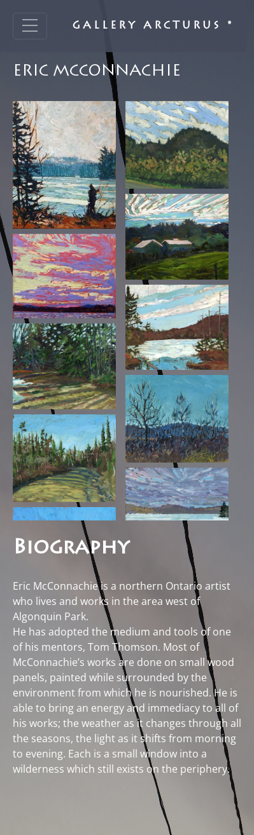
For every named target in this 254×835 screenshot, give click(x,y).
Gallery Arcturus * (153, 26)
